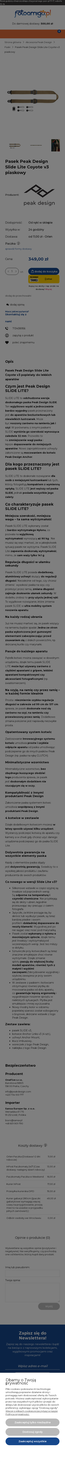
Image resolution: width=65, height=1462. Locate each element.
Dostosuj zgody (33, 1431)
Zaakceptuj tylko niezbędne (33, 1422)
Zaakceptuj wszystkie (32, 1441)
